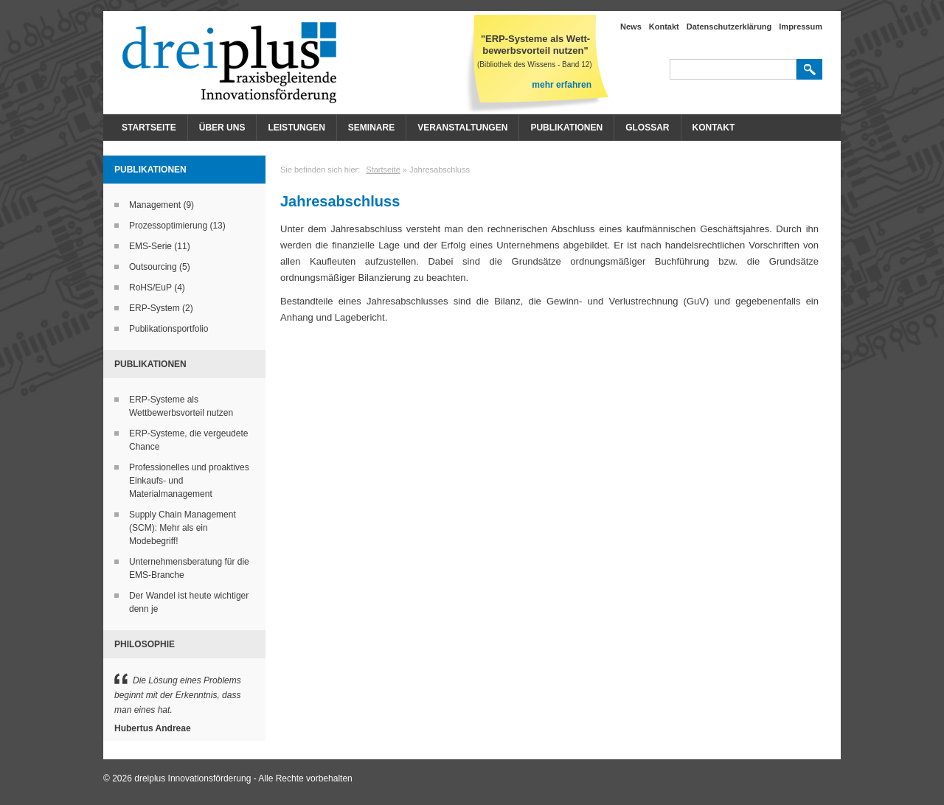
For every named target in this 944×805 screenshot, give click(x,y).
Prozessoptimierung (168, 225)
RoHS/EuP (150, 287)
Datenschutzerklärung (729, 26)
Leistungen (296, 127)
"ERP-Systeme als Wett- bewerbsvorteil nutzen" (535, 44)
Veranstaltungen (462, 127)
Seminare (371, 127)
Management (155, 205)
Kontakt (664, 26)
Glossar (647, 127)
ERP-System (154, 308)
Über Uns (222, 127)
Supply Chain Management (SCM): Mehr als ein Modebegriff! (182, 527)
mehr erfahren (561, 85)
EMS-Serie (150, 246)
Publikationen (566, 127)
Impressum (800, 26)
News (631, 26)
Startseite (149, 127)
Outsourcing (153, 267)
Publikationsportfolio (168, 329)
